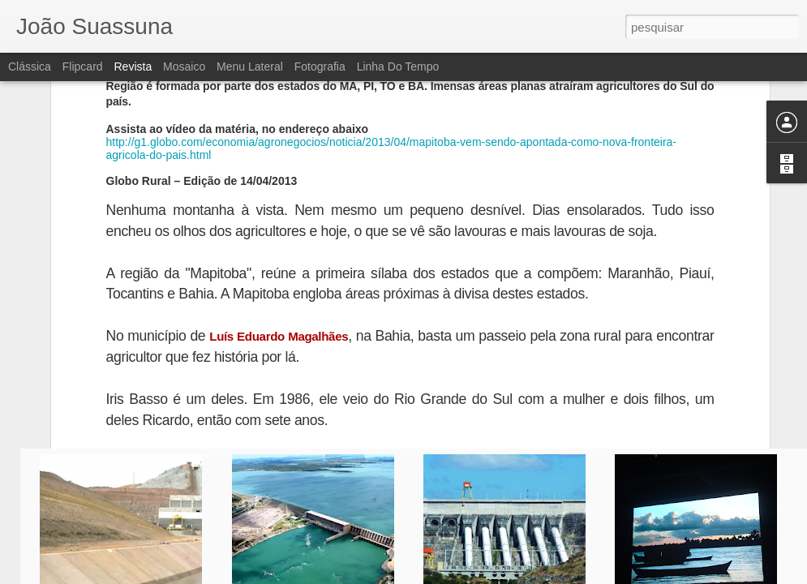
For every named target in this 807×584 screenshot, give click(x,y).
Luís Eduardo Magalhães (278, 212)
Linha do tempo (398, 66)
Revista (133, 66)
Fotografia (320, 66)
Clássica (29, 66)
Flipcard (82, 66)
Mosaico (184, 66)
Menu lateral (250, 66)
